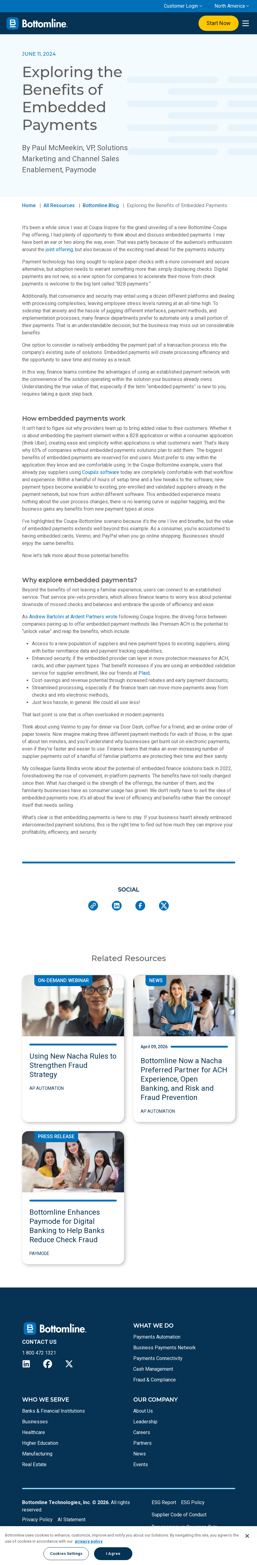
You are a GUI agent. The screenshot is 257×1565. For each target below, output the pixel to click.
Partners (142, 1443)
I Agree (113, 1553)
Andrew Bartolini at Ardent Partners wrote (73, 617)
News (139, 1454)
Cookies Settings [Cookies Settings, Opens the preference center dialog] (66, 1553)
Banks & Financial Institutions (53, 1411)
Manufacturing (37, 1454)
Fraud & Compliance (154, 1380)
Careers (141, 1432)
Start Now (218, 23)
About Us (143, 1411)
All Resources (59, 205)
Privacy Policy (37, 1519)
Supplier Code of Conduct (179, 1515)
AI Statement (71, 1519)
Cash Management (153, 1369)
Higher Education (40, 1443)
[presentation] (245, 23)
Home (29, 205)
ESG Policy (193, 1502)
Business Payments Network (164, 1348)
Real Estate (34, 1464)
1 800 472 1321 (39, 1353)
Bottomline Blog (101, 205)
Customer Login (181, 6)
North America (229, 6)
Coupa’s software (100, 472)
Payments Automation (156, 1337)
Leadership (145, 1422)
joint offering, (60, 249)
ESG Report (164, 1502)
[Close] (247, 1536)
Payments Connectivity (158, 1358)
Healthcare (33, 1432)
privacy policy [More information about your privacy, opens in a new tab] (89, 1541)
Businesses (35, 1422)
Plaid (143, 673)
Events (140, 1464)
